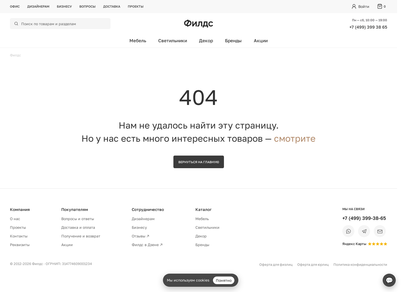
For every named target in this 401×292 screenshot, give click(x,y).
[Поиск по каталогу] (64, 23)
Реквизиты (20, 244)
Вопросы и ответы (77, 218)
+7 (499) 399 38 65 (368, 27)
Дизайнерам (38, 6)
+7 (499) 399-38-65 (364, 218)
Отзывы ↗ (140, 236)
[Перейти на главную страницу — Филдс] (198, 24)
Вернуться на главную (198, 162)
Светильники (172, 40)
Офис (15, 6)
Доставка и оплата (78, 227)
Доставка (111, 6)
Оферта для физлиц (276, 264)
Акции (261, 40)
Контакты (19, 236)
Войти (363, 6)
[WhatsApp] (348, 231)
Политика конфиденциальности (360, 264)
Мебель (137, 40)
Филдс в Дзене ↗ (147, 244)
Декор (206, 40)
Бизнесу (64, 6)
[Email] (380, 231)
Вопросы (87, 6)
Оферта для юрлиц (313, 264)
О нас (15, 218)
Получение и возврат (80, 236)
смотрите (295, 138)
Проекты (136, 6)
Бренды (233, 40)
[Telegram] (364, 231)
